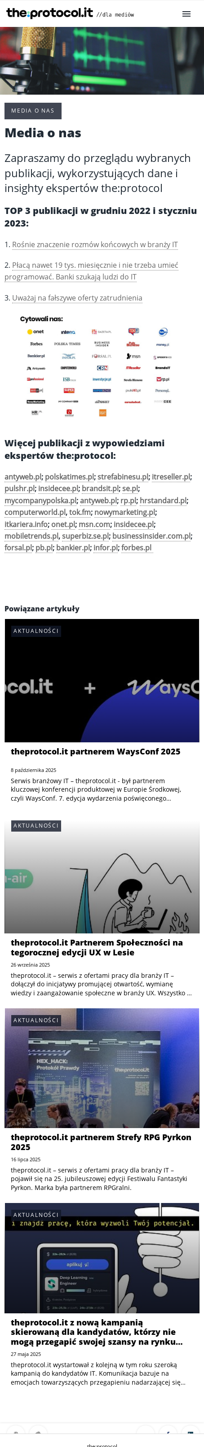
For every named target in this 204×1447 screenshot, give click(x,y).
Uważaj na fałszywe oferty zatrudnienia (77, 298)
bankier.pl (73, 548)
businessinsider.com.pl (151, 536)
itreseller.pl (171, 477)
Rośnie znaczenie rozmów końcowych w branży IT (95, 244)
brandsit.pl (100, 488)
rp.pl (128, 501)
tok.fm (80, 512)
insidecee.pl (58, 488)
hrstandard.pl (163, 501)
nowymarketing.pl (124, 512)
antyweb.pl (98, 501)
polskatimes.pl (69, 477)
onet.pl (63, 524)
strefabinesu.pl (123, 477)
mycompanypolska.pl (40, 501)
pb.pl (44, 548)
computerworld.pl (35, 512)
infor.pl (105, 548)
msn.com (94, 524)
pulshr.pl (19, 488)
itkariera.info (26, 524)
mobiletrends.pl (31, 536)
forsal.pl (18, 548)
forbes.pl (137, 548)
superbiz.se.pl (85, 536)
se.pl (130, 488)
